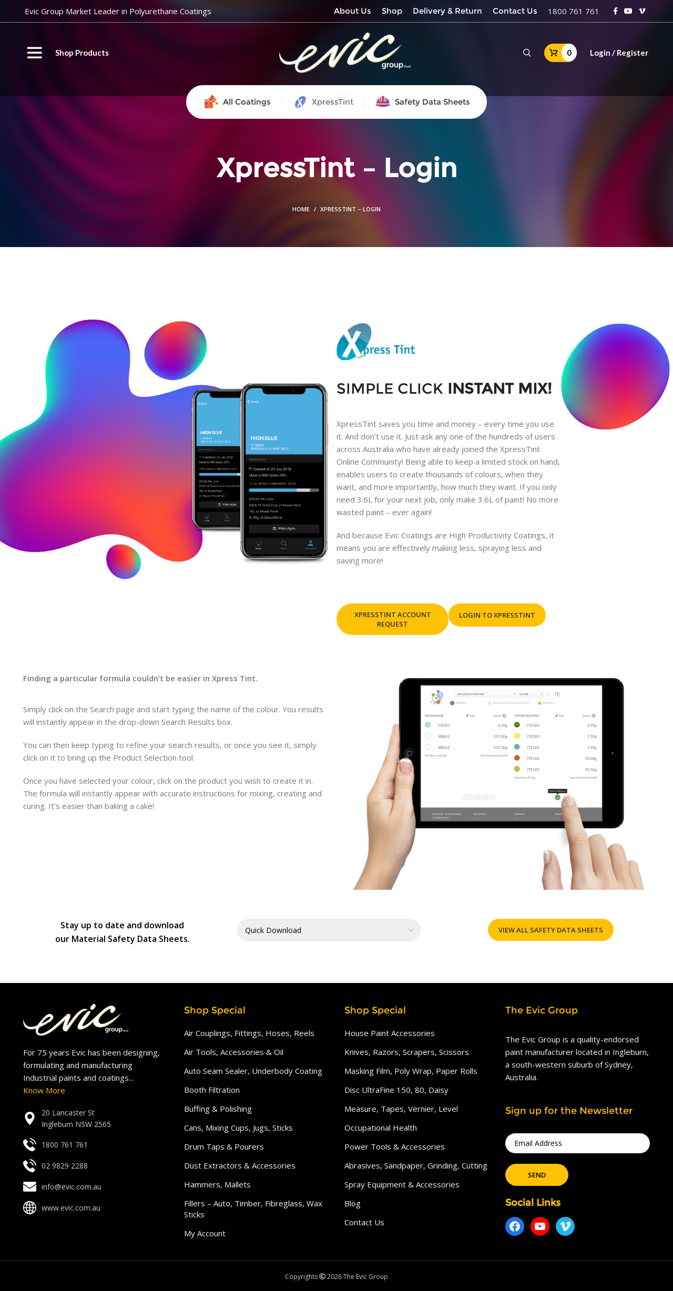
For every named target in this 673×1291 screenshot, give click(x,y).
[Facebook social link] (615, 11)
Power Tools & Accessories (394, 1146)
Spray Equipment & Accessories (402, 1184)
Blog (352, 1203)
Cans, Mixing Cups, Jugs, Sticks (238, 1127)
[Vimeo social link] (642, 11)
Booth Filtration (212, 1089)
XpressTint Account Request (392, 619)
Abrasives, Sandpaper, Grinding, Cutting (415, 1165)
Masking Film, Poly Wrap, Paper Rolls (410, 1070)
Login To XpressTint (497, 615)
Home (301, 209)
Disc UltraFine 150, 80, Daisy (396, 1089)
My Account (205, 1233)
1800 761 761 (573, 11)
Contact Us (364, 1222)
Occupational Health (380, 1127)
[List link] (95, 1119)
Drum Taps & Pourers (224, 1146)
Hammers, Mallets (217, 1184)
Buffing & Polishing (218, 1108)
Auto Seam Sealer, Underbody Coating (253, 1070)
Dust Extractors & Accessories (239, 1165)
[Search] (527, 53)
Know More (44, 1090)
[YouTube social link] (628, 11)
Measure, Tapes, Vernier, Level (401, 1108)
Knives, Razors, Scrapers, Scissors (406, 1052)
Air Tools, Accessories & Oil (233, 1052)
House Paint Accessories (389, 1033)
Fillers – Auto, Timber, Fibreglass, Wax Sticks (253, 1209)
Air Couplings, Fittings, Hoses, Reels (249, 1033)
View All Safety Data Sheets (550, 930)
